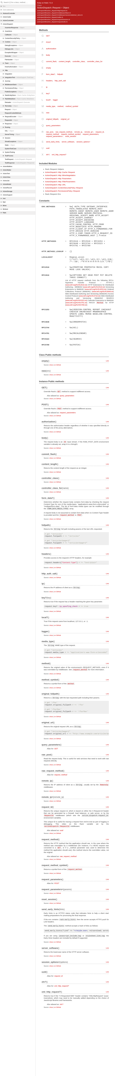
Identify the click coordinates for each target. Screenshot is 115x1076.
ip (46, 87)
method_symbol (72, 106)
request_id (100, 132)
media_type (50, 106)
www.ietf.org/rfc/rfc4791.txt (76, 302)
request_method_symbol (70, 134)
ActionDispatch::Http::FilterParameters (60, 182)
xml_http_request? (59, 155)
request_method (52, 134)
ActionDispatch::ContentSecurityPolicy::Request (64, 188)
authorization (51, 49)
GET (48, 36)
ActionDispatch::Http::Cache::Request (60, 172)
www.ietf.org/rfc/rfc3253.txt (95, 288)
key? (48, 93)
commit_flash (51, 61)
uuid (47, 148)
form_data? (50, 74)
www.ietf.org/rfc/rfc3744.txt (89, 295)
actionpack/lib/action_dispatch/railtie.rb (50, 17)
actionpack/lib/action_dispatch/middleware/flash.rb (54, 13)
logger (55, 100)
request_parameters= (54, 136)
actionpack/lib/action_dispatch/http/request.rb (52, 11)
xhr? (47, 155)
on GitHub (57, 363)
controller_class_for (94, 61)
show (51, 363)
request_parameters (90, 134)
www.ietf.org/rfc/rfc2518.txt (93, 286)
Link (107, 360)
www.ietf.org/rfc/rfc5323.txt (76, 300)
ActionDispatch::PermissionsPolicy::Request (62, 191)
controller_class (78, 61)
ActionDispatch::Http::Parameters (58, 178)
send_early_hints (52, 142)
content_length (64, 61)
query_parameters (53, 125)
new (47, 113)
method (60, 106)
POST (48, 42)
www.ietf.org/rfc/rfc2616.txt (76, 284)
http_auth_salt (60, 81)
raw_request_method (63, 132)
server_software (68, 142)
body (48, 55)
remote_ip (78, 132)
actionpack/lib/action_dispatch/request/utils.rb (52, 22)
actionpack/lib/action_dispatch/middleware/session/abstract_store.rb (60, 15)
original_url (65, 119)
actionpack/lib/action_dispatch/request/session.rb (53, 19)
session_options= (83, 142)
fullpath (60, 74)
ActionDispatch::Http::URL (55, 185)
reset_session (70, 136)
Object (66, 8)
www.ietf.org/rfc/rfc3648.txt (102, 291)
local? (48, 100)
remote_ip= (88, 132)
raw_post (49, 132)
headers (49, 81)
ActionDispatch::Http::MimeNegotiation (60, 175)
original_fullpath (52, 119)
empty (48, 68)
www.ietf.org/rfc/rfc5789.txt (76, 304)
